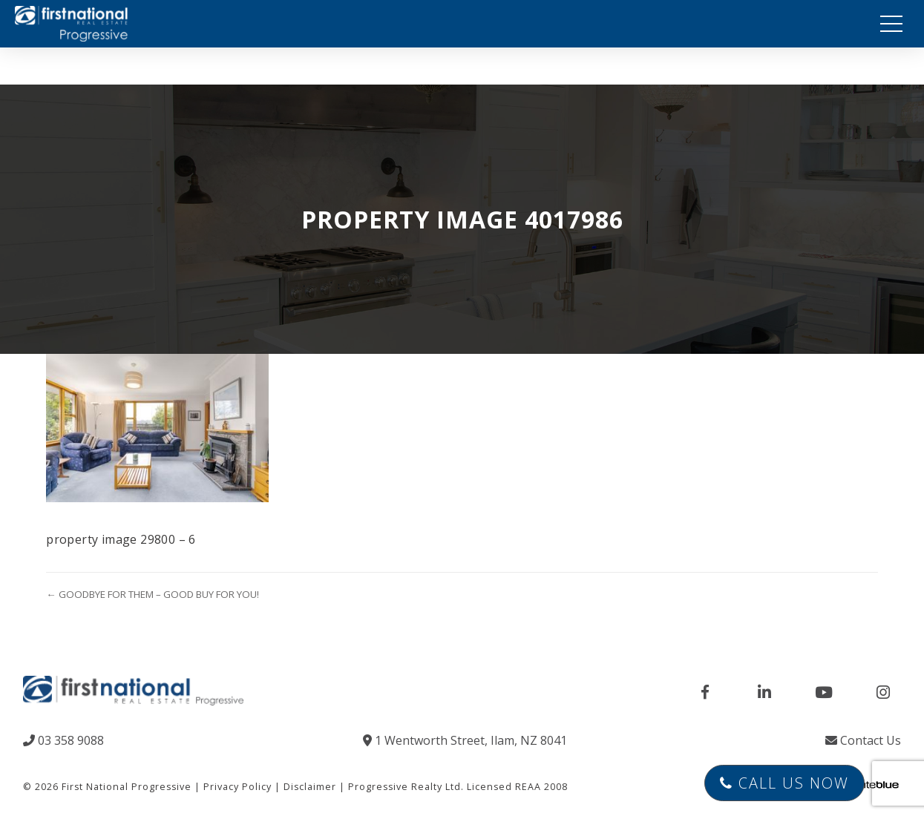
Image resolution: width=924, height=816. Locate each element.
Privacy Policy (237, 786)
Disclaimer (310, 786)
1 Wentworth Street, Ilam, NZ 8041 (465, 740)
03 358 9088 (63, 740)
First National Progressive (126, 786)
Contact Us (863, 740)
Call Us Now (784, 783)
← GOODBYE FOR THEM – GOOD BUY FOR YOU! (152, 594)
